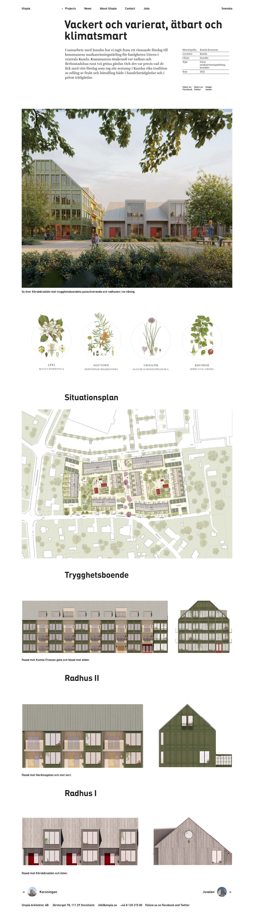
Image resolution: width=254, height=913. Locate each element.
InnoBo (202, 58)
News (86, 8)
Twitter (169, 904)
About (105, 8)
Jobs (141, 8)
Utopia (25, 8)
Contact (126, 8)
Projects (69, 8)
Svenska (227, 8)
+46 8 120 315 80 (120, 904)
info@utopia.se (98, 904)
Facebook (154, 904)
